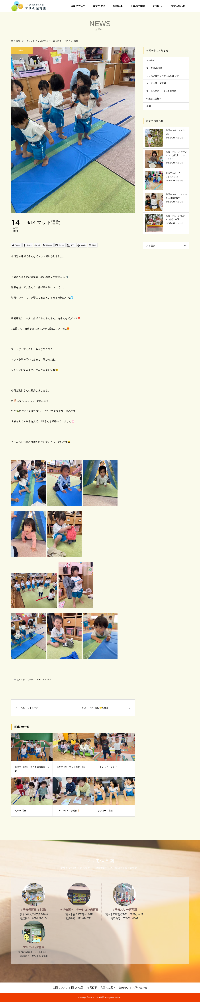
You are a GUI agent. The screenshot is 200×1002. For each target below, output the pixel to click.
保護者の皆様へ (153, 98)
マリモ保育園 (100, 860)
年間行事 (118, 6)
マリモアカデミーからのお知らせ (162, 75)
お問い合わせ (177, 6)
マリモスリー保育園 (156, 83)
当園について (78, 6)
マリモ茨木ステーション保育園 (38, 680)
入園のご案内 (137, 6)
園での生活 (99, 6)
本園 (148, 106)
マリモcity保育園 (154, 68)
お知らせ (158, 6)
